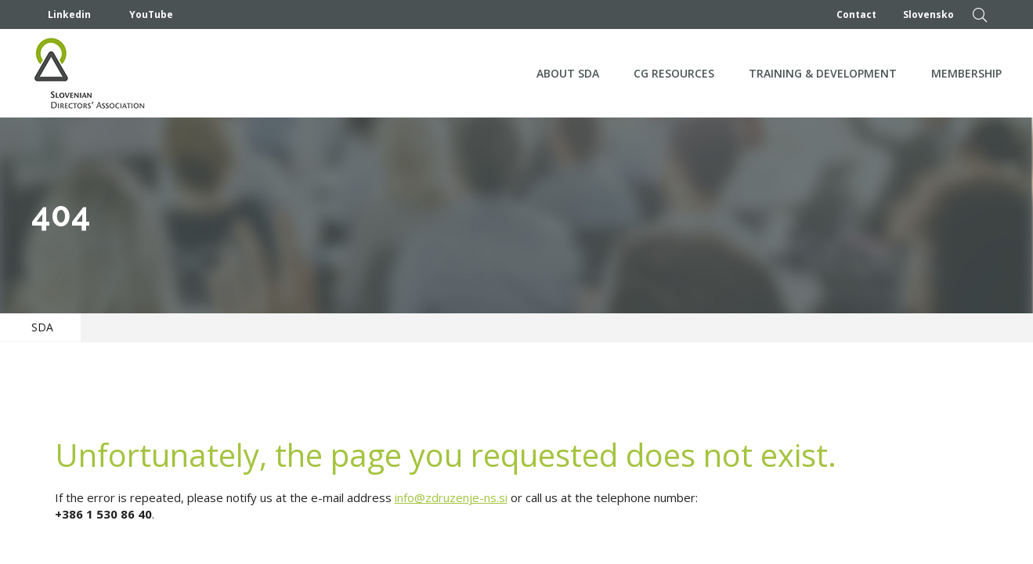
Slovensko (928, 14)
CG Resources (674, 73)
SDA (42, 327)
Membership (966, 73)
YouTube (141, 14)
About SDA (567, 73)
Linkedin (61, 14)
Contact (856, 14)
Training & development (823, 73)
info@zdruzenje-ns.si (451, 497)
